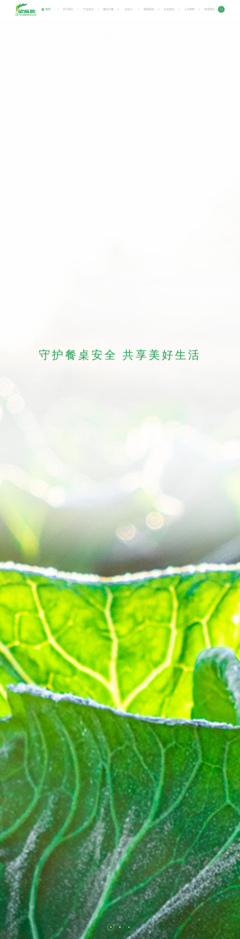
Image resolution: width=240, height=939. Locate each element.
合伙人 (127, 9)
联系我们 (208, 9)
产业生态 (87, 9)
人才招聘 (188, 9)
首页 (46, 9)
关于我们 (66, 9)
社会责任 (167, 9)
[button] (236, 488)
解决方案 (107, 9)
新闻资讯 (147, 9)
